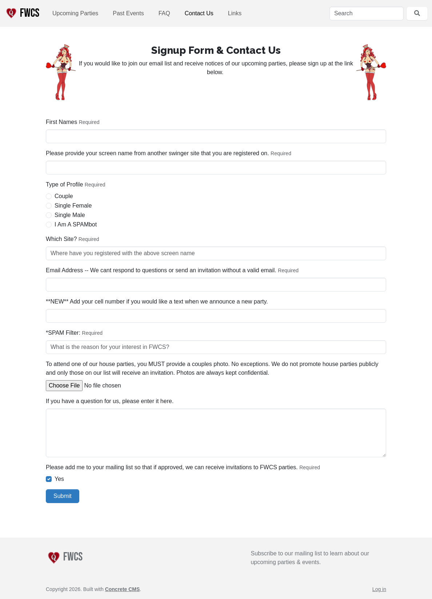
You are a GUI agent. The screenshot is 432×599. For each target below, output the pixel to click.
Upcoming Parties (75, 13)
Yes (59, 479)
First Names (61, 122)
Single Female (73, 205)
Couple (64, 196)
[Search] (366, 13)
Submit (62, 496)
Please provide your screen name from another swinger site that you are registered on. (157, 153)
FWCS (21, 13)
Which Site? (61, 239)
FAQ (164, 13)
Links (234, 13)
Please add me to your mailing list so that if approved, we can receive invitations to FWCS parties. (172, 467)
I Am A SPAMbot (76, 224)
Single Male (70, 215)
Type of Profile (64, 184)
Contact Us (199, 13)
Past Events (128, 13)
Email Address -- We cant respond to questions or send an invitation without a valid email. (161, 270)
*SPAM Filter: (63, 333)
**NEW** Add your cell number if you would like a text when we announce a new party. (157, 301)
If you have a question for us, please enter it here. (109, 401)
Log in (379, 589)
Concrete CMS (122, 589)
